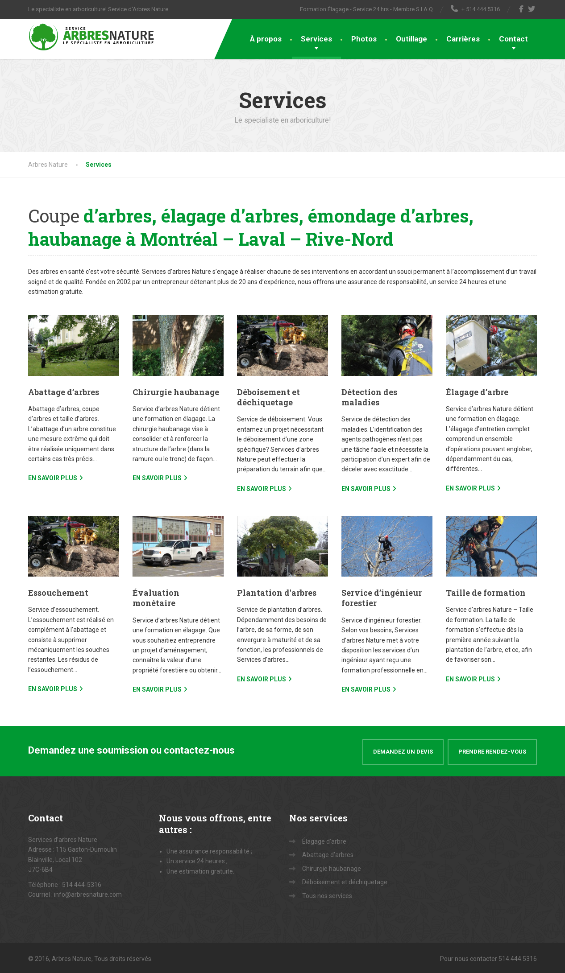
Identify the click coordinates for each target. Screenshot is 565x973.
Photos (364, 38)
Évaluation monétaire (156, 597)
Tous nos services (327, 893)
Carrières (463, 38)
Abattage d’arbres (63, 392)
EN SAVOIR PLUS (52, 478)
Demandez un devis (403, 749)
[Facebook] (521, 8)
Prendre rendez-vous (492, 749)
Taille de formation (486, 592)
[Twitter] (532, 8)
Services (316, 38)
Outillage (411, 38)
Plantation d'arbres (276, 592)
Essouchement (58, 592)
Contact (513, 38)
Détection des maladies (369, 397)
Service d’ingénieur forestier (381, 597)
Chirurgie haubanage (176, 392)
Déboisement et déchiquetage (268, 397)
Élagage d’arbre (477, 392)
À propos (266, 38)
